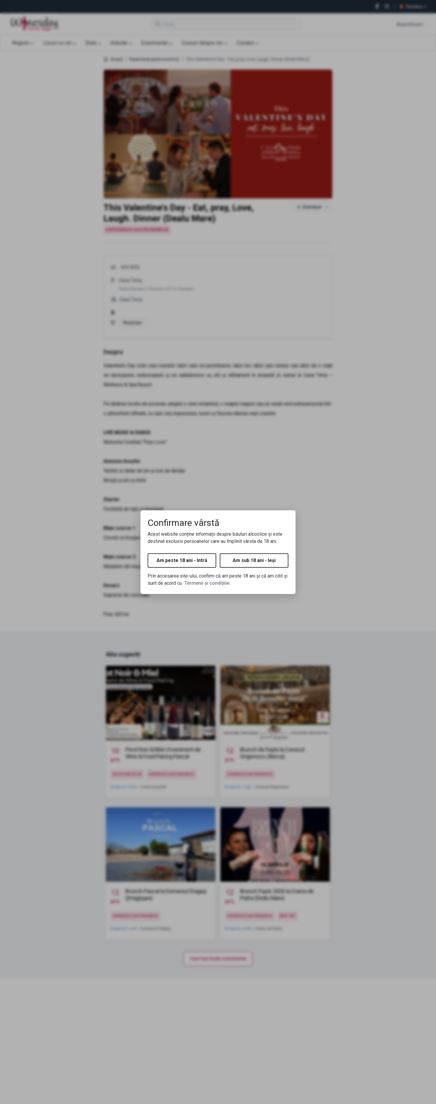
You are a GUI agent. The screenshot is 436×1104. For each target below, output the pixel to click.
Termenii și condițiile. (207, 583)
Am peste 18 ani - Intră (182, 560)
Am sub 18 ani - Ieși (254, 560)
